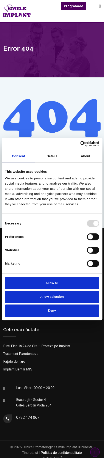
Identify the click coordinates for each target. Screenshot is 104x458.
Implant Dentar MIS (17, 369)
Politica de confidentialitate (61, 453)
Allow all (52, 283)
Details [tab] (52, 156)
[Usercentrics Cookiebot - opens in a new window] (80, 144)
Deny (52, 310)
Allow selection (52, 296)
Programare (73, 6)
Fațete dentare (14, 361)
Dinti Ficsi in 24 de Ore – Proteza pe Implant (36, 346)
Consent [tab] (18, 156)
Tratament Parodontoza (20, 354)
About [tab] (85, 156)
